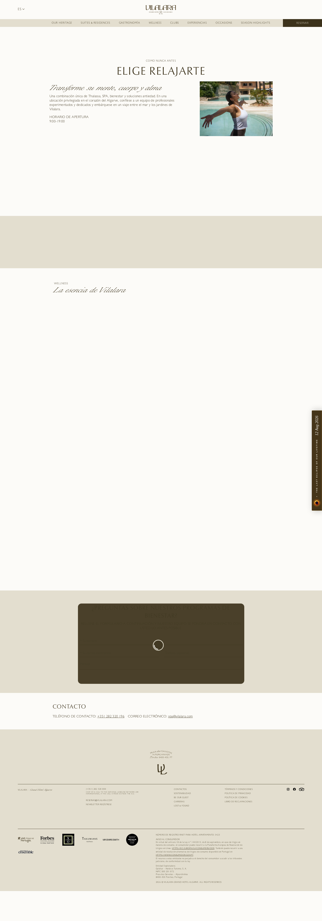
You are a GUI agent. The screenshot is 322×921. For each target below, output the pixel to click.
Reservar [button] (302, 23)
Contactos (180, 820)
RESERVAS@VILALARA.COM (99, 831)
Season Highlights (255, 23)
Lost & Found (181, 836)
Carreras (179, 832)
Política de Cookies (236, 828)
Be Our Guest (181, 828)
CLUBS (174, 23)
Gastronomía (129, 23)
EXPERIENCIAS (197, 23)
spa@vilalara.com (180, 746)
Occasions (224, 23)
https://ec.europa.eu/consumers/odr (193, 879)
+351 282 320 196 (110, 746)
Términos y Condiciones (239, 820)
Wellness (155, 23)
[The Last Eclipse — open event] (317, 460)
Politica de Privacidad (238, 824)
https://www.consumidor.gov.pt (174, 885)
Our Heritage (62, 23)
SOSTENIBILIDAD (182, 824)
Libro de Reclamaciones (238, 832)
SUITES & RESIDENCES (95, 23)
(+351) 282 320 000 (96, 819)
